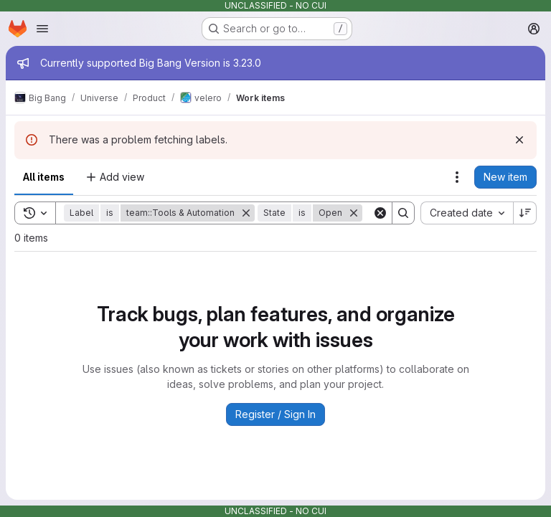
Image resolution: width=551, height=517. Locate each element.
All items (44, 177)
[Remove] (246, 213)
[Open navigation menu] (42, 28)
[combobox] (466, 212)
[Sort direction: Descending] (525, 212)
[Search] (403, 212)
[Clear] (380, 213)
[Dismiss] (519, 139)
